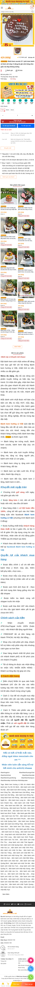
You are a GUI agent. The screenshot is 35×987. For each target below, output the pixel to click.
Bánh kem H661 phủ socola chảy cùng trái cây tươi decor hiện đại (26, 301)
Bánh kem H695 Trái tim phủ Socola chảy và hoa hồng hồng (25, 208)
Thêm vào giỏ (17, 121)
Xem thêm (17, 346)
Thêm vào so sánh (6, 130)
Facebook (7, 904)
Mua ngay (16, 984)
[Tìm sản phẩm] (16, 11)
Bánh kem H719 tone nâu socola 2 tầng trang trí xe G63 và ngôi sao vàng (8, 299)
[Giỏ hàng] (32, 7)
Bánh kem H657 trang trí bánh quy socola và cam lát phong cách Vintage (26, 332)
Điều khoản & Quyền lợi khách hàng (24, 966)
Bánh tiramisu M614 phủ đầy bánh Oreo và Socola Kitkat (8, 237)
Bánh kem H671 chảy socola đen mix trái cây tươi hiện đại (25, 239)
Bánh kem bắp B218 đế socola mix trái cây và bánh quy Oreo (9, 268)
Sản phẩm (3, 963)
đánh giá (9, 70)
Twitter (14, 904)
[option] (17, 30)
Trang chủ (3, 961)
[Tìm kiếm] (32, 11)
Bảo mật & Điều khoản (24, 970)
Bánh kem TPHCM (9, 927)
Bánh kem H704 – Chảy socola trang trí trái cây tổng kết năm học (8, 330)
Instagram (28, 904)
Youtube (21, 904)
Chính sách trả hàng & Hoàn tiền (26, 962)
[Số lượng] (17, 115)
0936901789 (11, 940)
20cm (7, 110)
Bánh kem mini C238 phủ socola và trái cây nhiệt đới (9, 208)
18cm (3, 110)
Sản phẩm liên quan (17, 185)
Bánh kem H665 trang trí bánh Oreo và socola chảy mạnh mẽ (25, 270)
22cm (12, 110)
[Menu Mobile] (2, 7)
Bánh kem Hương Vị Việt (16, 978)
